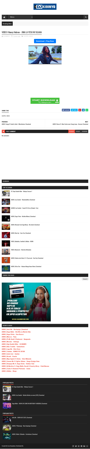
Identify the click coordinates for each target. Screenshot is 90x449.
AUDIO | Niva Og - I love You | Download (21, 233)
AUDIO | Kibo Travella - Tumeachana (13, 347)
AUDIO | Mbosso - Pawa (9, 337)
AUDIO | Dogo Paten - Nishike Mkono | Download (23, 217)
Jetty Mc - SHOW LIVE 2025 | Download (22, 418)
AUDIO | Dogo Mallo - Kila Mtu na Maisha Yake (16, 332)
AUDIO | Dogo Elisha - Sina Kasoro (13, 334)
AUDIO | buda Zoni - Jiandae (10, 354)
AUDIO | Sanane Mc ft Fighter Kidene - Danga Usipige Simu (20, 361)
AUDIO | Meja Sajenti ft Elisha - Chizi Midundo (16, 359)
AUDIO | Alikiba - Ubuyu (9, 371)
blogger (71, 132)
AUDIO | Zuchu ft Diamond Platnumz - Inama (16, 369)
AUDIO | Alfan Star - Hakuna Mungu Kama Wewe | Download (26, 267)
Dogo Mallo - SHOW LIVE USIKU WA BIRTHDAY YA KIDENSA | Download (29, 404)
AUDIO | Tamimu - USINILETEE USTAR (13, 352)
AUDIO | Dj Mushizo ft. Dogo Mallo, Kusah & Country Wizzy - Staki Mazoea (25, 366)
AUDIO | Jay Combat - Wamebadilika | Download (23, 200)
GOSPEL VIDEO (28, 36)
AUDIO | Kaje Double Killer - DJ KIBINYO (14, 344)
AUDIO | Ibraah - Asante (9, 356)
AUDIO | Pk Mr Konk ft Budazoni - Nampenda (16, 339)
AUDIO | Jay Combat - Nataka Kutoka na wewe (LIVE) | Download (28, 395)
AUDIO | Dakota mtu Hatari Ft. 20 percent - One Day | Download (27, 258)
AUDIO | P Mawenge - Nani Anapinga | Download (24, 426)
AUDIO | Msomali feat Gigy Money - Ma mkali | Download (25, 225)
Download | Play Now (45, 41)
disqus (78, 132)
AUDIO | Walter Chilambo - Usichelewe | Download (24, 434)
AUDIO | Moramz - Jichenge (10, 342)
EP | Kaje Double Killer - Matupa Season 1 (21, 192)
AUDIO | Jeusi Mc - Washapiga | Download (15, 330)
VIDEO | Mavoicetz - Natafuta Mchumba (21, 250)
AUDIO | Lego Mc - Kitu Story (11, 349)
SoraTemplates (11, 446)
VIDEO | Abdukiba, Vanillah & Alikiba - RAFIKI (22, 242)
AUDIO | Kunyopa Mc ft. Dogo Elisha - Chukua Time (18, 364)
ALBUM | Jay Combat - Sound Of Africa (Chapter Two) (24, 208)
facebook (84, 132)
